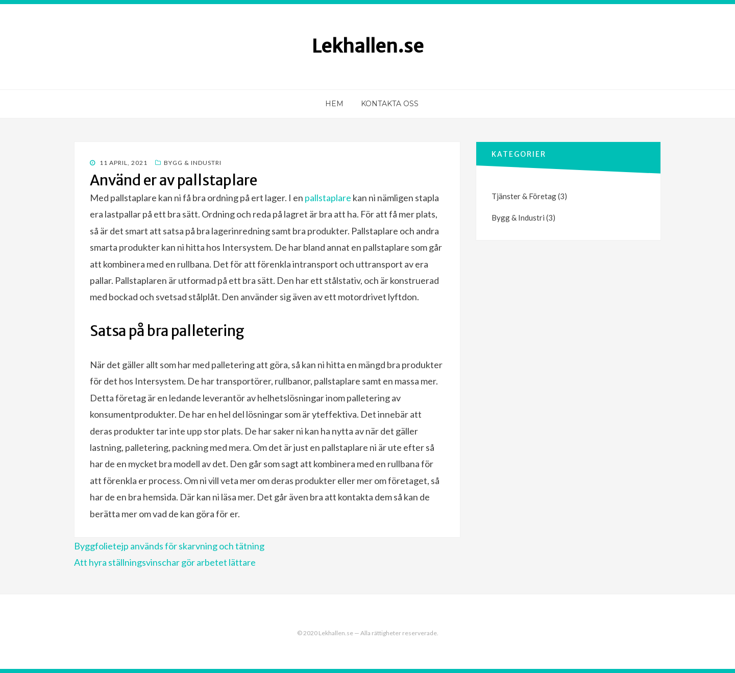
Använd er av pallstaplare (173, 180)
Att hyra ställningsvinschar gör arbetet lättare (165, 562)
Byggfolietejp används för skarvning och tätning (169, 545)
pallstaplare (328, 197)
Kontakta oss (390, 103)
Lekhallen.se (368, 46)
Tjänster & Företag (524, 196)
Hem (334, 103)
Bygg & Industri (193, 162)
